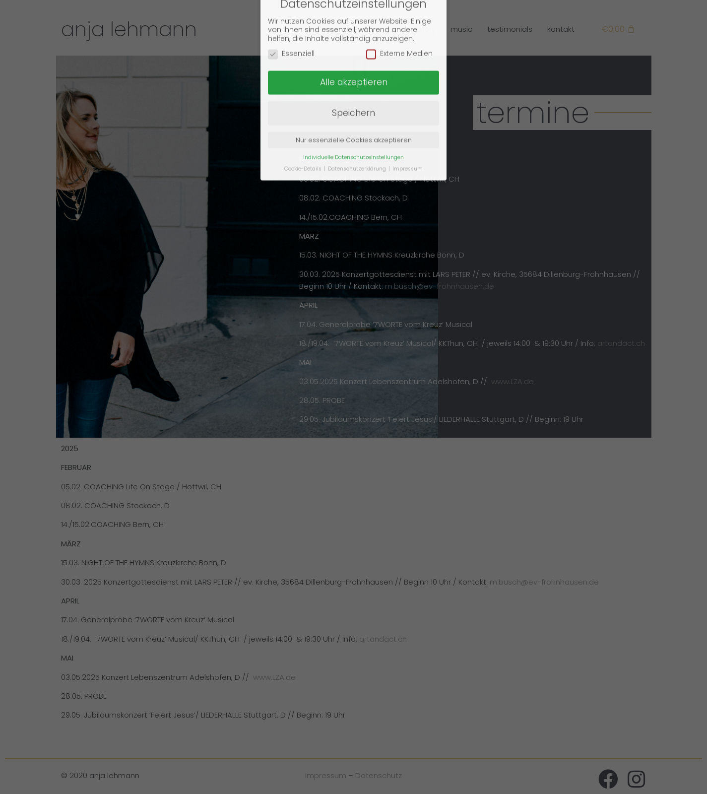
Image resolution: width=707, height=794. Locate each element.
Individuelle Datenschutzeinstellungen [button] (353, 135)
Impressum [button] (407, 146)
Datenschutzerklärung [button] (357, 146)
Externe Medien (399, 32)
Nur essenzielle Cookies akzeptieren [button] (354, 118)
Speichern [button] (353, 91)
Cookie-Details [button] (303, 146)
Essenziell (291, 32)
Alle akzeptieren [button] (353, 60)
